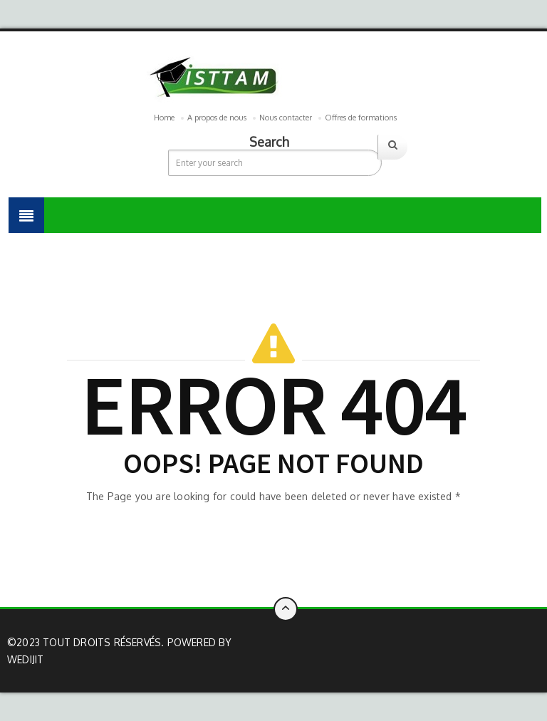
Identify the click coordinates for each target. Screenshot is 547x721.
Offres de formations (361, 118)
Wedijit (25, 659)
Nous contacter (285, 118)
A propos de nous (216, 118)
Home (164, 118)
